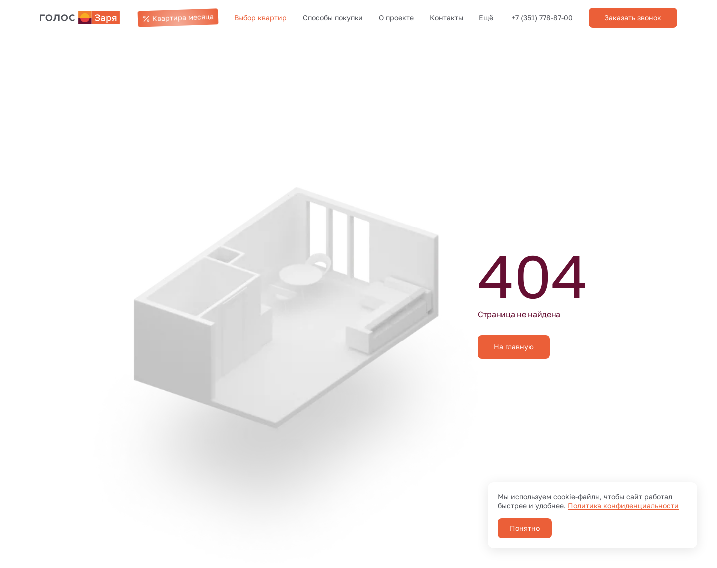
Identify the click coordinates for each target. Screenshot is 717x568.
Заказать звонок (632, 17)
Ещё (486, 17)
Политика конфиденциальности (623, 505)
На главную (514, 346)
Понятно (525, 528)
